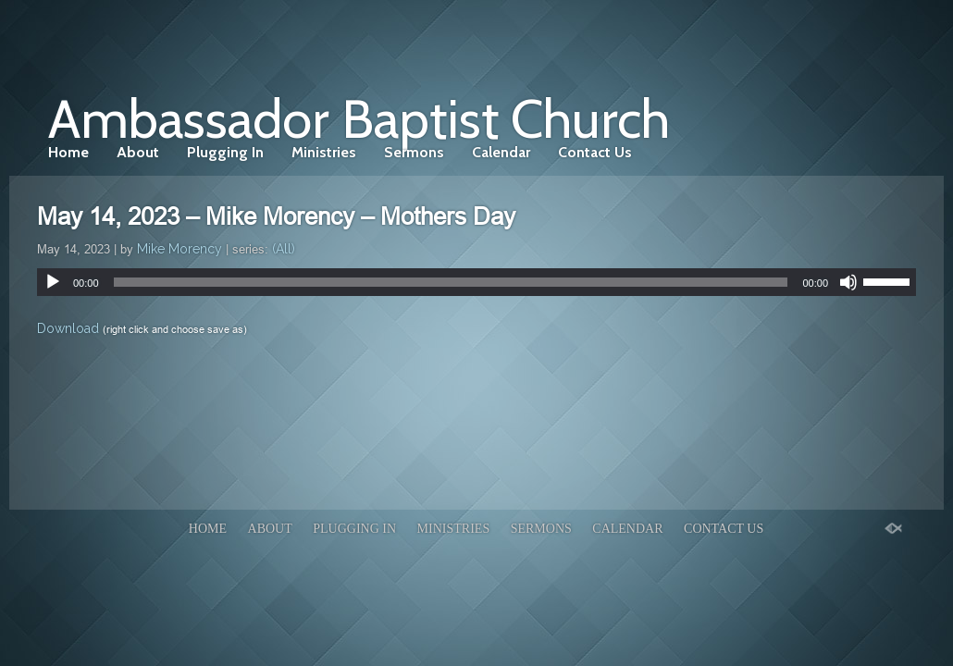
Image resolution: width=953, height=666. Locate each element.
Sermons (414, 152)
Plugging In (225, 152)
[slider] (451, 282)
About (138, 152)
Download (68, 328)
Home (68, 152)
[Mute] (848, 282)
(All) (283, 248)
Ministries (323, 152)
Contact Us (595, 152)
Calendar (501, 152)
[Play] (52, 282)
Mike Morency (179, 248)
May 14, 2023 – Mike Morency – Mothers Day (276, 216)
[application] (476, 282)
